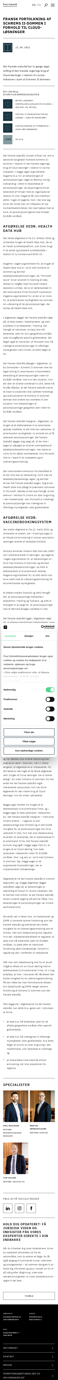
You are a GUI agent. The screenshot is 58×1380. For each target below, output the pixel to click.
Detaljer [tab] (28, 636)
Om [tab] (47, 636)
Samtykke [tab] (10, 636)
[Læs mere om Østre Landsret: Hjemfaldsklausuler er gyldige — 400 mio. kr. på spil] (35, 104)
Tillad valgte (29, 741)
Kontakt (8, 1356)
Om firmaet (10, 1348)
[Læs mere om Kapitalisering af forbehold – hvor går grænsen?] (35, 128)
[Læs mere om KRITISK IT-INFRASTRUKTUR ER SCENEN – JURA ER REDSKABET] (35, 116)
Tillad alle (29, 732)
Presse (7, 1365)
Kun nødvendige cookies (29, 750)
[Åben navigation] (53, 5)
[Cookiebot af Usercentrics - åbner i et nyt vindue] (41, 627)
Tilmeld (29, 1295)
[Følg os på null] (7, 1208)
